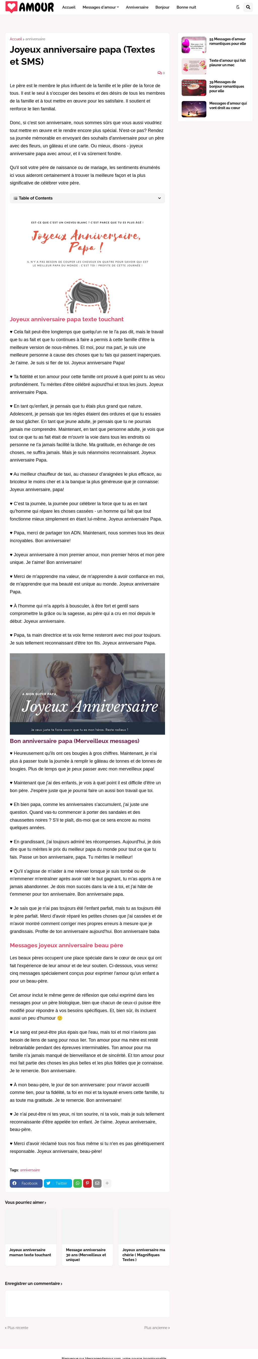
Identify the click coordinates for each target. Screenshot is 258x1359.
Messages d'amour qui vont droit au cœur (228, 105)
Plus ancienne (155, 1328)
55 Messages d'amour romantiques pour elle (227, 41)
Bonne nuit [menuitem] (186, 7)
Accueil (16, 39)
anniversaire (35, 39)
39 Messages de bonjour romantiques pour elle (226, 86)
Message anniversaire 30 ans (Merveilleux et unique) (86, 1255)
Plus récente (18, 1328)
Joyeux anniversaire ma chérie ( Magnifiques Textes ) (143, 1255)
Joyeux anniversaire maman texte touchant (30, 1252)
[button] (237, 7)
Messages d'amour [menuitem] (99, 7)
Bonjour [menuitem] (162, 7)
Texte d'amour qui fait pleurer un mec (227, 62)
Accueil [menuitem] (69, 7)
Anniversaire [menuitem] (137, 7)
